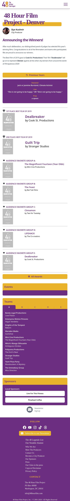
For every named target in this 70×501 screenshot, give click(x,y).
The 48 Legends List (34, 440)
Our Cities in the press (34, 465)
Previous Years (35, 75)
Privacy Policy (31, 471)
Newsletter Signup (38, 409)
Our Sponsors (30, 459)
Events (8, 287)
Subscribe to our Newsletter (35, 433)
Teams (8, 301)
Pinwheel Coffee (35, 400)
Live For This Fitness (35, 393)
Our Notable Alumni (34, 443)
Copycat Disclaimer (33, 468)
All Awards (35, 276)
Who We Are (30, 447)
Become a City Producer (35, 456)
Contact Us (29, 453)
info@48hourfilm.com (33, 493)
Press (27, 462)
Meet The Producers (33, 450)
